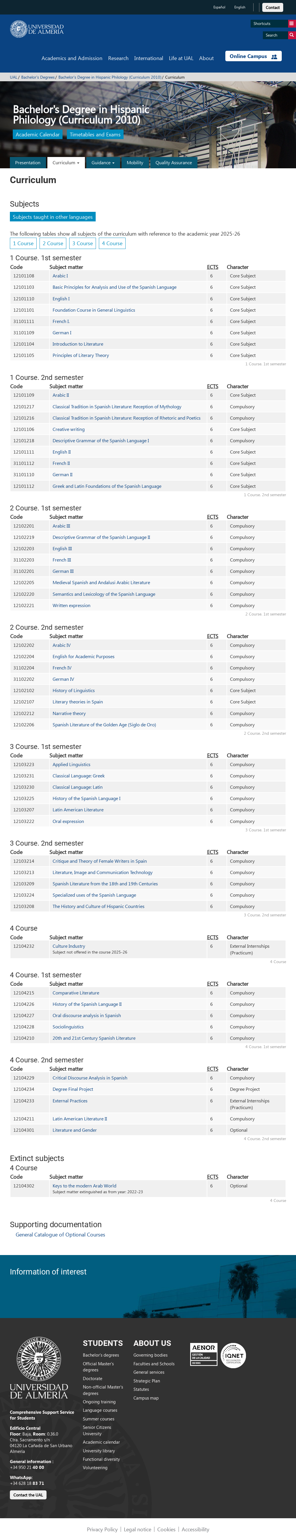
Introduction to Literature (78, 344)
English (239, 7)
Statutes (141, 1389)
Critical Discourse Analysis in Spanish (90, 1078)
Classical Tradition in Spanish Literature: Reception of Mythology (117, 406)
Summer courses (98, 1419)
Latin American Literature (78, 809)
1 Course (23, 243)
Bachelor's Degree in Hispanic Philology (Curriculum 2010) (109, 77)
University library (99, 1451)
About (206, 58)
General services (148, 1372)
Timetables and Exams (95, 134)
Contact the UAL (28, 1495)
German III (63, 571)
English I (61, 298)
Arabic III (61, 526)
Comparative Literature (76, 993)
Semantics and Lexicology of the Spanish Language (104, 594)
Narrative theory (69, 713)
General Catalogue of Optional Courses (60, 1234)
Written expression (71, 605)
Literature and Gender (75, 1130)
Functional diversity (101, 1459)
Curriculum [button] (66, 162)
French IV (62, 668)
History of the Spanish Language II (87, 1004)
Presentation (27, 162)
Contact (273, 7)
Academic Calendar (38, 134)
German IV (63, 679)
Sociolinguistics (68, 1026)
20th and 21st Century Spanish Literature (94, 1038)
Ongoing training (99, 1401)
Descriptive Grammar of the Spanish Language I (101, 440)
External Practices (70, 1100)
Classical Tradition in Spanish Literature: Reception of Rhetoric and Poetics (127, 418)
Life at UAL (181, 58)
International (148, 58)
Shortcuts (275, 24)
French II (61, 463)
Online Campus (253, 56)
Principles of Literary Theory (81, 355)
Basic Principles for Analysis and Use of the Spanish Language (114, 287)
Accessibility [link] (195, 1529)
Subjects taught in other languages (53, 216)
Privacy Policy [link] (102, 1529)
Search (281, 35)
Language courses (100, 1410)
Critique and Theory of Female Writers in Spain (100, 861)
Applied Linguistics (71, 764)
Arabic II (61, 395)
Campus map (146, 1398)
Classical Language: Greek (79, 775)
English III (62, 548)
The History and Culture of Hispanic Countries (99, 906)
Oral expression (68, 821)
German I (62, 332)
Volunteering (95, 1467)
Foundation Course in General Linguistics (94, 310)
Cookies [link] (166, 1529)
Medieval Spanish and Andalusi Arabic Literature (101, 582)
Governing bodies (150, 1355)
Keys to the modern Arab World (84, 1185)
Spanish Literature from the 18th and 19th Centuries (105, 883)
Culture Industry (69, 946)
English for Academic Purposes (84, 656)
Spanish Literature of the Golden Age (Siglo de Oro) (104, 724)
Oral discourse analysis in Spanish (87, 1015)
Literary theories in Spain (78, 701)
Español (219, 7)
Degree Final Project (73, 1089)
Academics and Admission (72, 58)
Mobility (135, 162)
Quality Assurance (174, 162)
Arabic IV (62, 645)
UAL (13, 77)
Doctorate (92, 1378)
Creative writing (69, 429)
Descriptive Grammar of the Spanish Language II (101, 537)
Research (118, 58)
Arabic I (60, 275)
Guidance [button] (103, 162)
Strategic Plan (146, 1381)
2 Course (53, 243)
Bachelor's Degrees (38, 77)
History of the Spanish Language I (86, 798)
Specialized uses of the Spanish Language (94, 895)
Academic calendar (101, 1442)
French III (62, 560)
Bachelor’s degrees (101, 1355)
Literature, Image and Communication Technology (103, 872)
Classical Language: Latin (78, 787)
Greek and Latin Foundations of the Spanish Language (107, 486)
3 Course (82, 243)
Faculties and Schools (153, 1363)
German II (62, 474)
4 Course (112, 243)
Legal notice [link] (137, 1529)
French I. (61, 321)
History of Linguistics (74, 690)
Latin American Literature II (80, 1118)
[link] (272, 6)
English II (62, 452)
